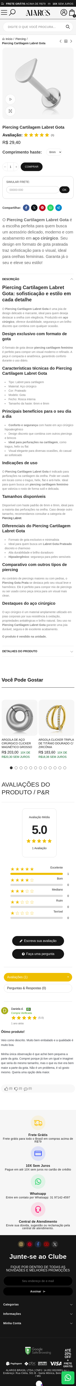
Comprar (31, 166)
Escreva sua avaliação (38, 941)
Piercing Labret (11, 518)
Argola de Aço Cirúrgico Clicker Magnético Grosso (17, 743)
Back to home (66, 41)
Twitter (34, 207)
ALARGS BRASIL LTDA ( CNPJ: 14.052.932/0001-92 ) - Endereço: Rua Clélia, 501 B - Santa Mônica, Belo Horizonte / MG (38, 1373)
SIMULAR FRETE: (18, 181)
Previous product (61, 41)
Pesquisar (68, 27)
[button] (11, 767)
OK (64, 189)
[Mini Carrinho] (72, 13)
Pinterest (42, 207)
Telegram (58, 207)
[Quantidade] (10, 166)
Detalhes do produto (19, 651)
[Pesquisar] (12, 12)
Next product (71, 41)
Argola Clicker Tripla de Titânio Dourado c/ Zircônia (56, 743)
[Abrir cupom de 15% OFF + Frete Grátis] (67, 1358)
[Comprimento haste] (54, 152)
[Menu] (4, 12)
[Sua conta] (64, 12)
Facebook (26, 207)
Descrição (10, 279)
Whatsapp (50, 207)
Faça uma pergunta (38, 954)
